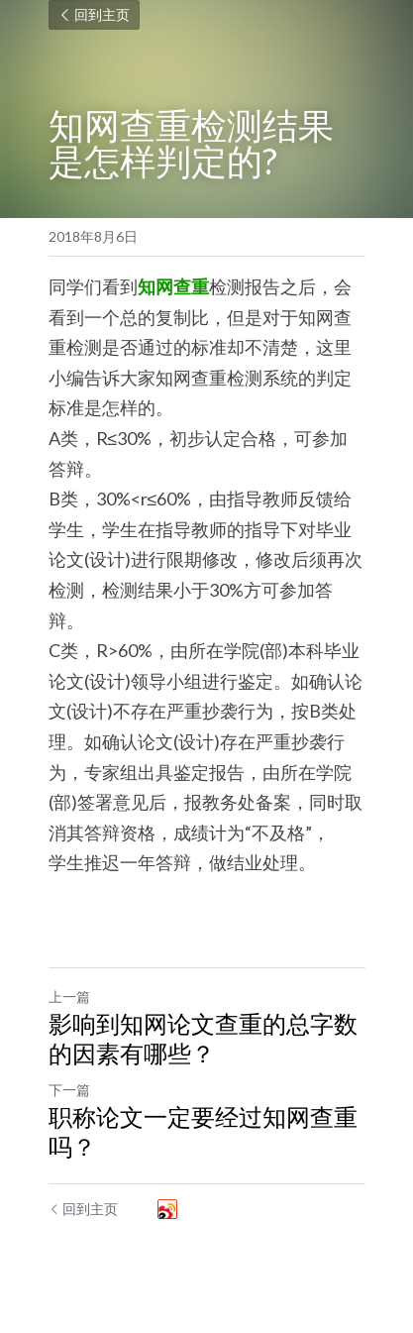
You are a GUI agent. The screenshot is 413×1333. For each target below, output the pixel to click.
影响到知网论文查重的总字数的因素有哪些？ (203, 1038)
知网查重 (173, 286)
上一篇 (69, 996)
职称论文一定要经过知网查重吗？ (203, 1131)
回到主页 (94, 14)
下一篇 (69, 1089)
